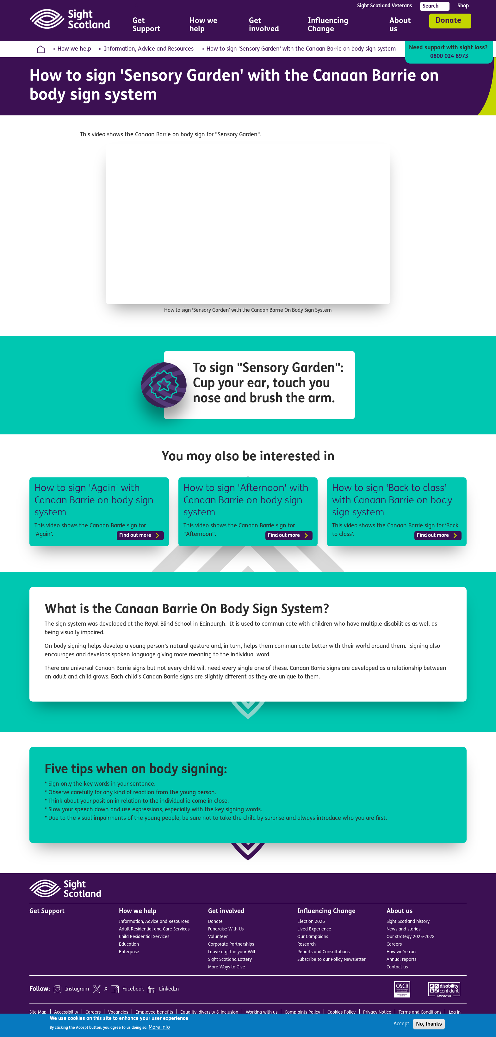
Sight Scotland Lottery (230, 959)
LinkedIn (169, 989)
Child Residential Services (144, 937)
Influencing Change (326, 911)
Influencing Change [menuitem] (339, 26)
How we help (74, 49)
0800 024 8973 (449, 56)
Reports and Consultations (323, 952)
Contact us (397, 967)
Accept (401, 1024)
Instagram (77, 989)
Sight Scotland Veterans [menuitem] (384, 6)
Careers (394, 944)
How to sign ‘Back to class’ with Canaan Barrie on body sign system (394, 500)
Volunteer (218, 937)
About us (400, 911)
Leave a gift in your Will (231, 952)
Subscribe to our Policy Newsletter (331, 959)
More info (159, 1027)
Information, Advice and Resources (149, 49)
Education (129, 944)
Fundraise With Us (226, 929)
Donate (448, 21)
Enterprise (129, 952)
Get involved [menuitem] (269, 26)
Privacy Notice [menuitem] (377, 1012)
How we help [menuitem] (210, 26)
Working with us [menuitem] (261, 1012)
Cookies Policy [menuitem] (341, 1012)
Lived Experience (314, 929)
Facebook (133, 989)
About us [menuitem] (404, 26)
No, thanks (429, 1024)
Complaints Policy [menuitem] (302, 1012)
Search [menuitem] (430, 6)
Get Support (47, 911)
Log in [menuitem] (455, 1012)
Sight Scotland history (408, 921)
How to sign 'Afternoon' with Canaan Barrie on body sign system (248, 500)
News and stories (403, 929)
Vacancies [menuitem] (118, 1012)
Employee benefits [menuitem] (154, 1012)
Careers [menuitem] (93, 1012)
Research (306, 944)
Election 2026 (311, 921)
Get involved (226, 911)
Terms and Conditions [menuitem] (420, 1012)
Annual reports (401, 959)
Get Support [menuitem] (146, 25)
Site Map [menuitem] (37, 1012)
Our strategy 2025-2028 (411, 937)
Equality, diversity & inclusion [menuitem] (209, 1012)
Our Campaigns (312, 937)
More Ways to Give (226, 967)
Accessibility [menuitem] (66, 1012)
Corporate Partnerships (231, 944)
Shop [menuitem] (463, 6)
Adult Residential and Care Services (154, 929)
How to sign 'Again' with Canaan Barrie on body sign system (96, 500)
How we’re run (401, 952)
